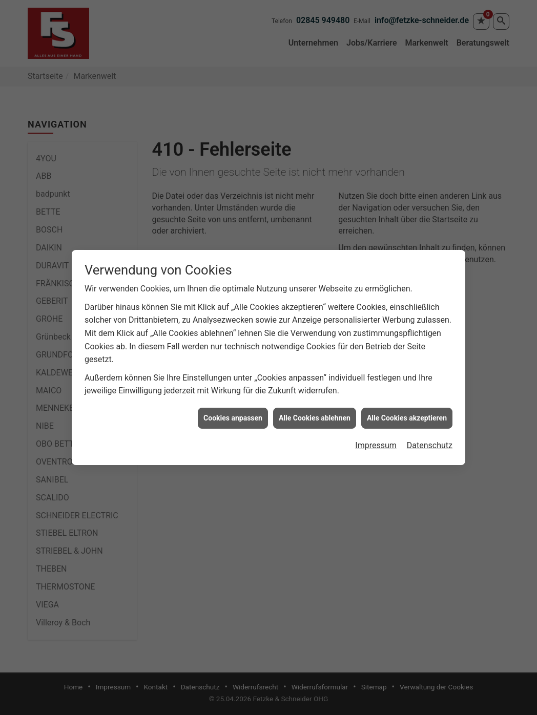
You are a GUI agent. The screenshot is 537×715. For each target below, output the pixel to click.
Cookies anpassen (232, 413)
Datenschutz (429, 441)
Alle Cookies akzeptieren (407, 413)
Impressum (376, 441)
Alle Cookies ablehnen (314, 413)
